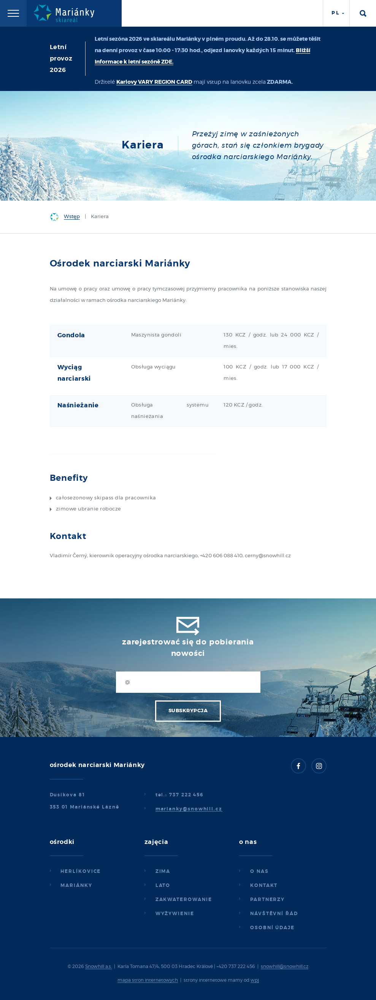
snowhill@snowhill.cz (284, 966)
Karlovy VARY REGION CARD (154, 82)
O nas (259, 871)
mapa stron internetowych (147, 980)
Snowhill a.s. (98, 966)
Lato (163, 885)
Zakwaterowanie (183, 899)
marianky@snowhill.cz (188, 809)
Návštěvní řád (274, 913)
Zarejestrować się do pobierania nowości (188, 647)
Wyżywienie (174, 913)
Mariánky (76, 885)
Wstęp (72, 216)
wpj (255, 980)
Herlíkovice (80, 871)
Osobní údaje (272, 927)
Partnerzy (267, 899)
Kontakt (264, 885)
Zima (163, 871)
